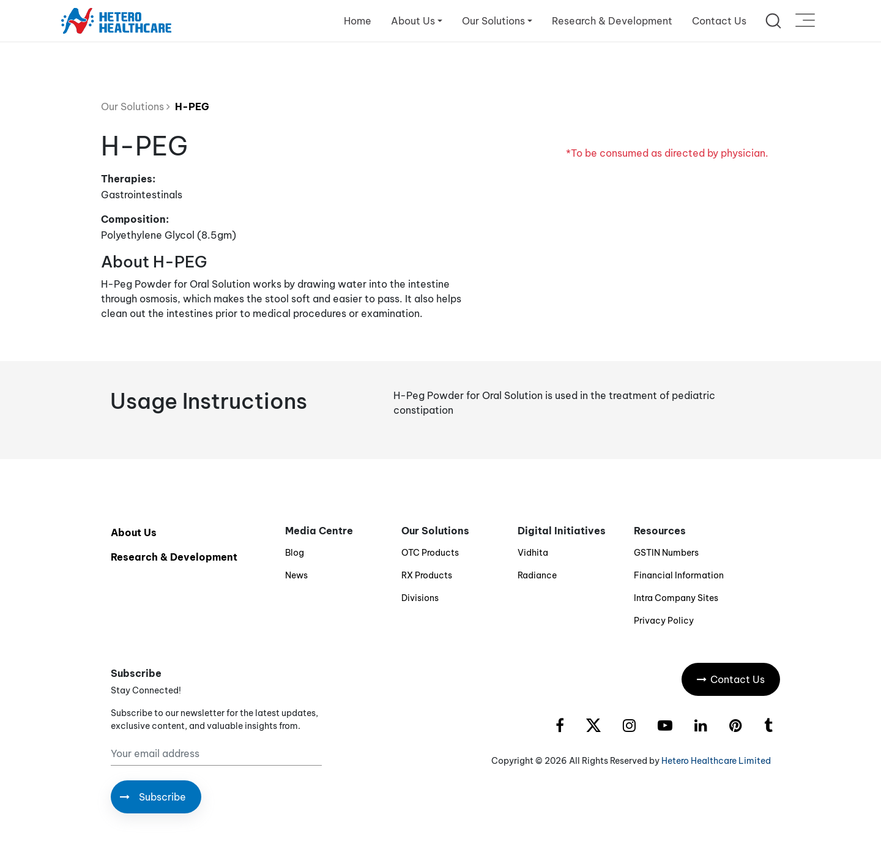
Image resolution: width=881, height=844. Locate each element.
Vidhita (533, 552)
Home (357, 21)
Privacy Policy (664, 620)
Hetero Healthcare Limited (716, 760)
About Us (134, 532)
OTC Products (430, 552)
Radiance (537, 575)
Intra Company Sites (676, 597)
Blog (294, 552)
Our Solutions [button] (493, 21)
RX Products (426, 575)
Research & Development (612, 21)
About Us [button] (413, 21)
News (296, 575)
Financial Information (679, 575)
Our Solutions (135, 106)
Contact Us (719, 21)
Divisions (420, 597)
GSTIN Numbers (666, 552)
